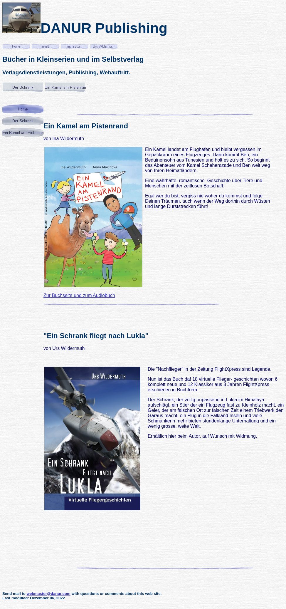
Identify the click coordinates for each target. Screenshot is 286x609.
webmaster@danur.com (48, 593)
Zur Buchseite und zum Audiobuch (79, 295)
